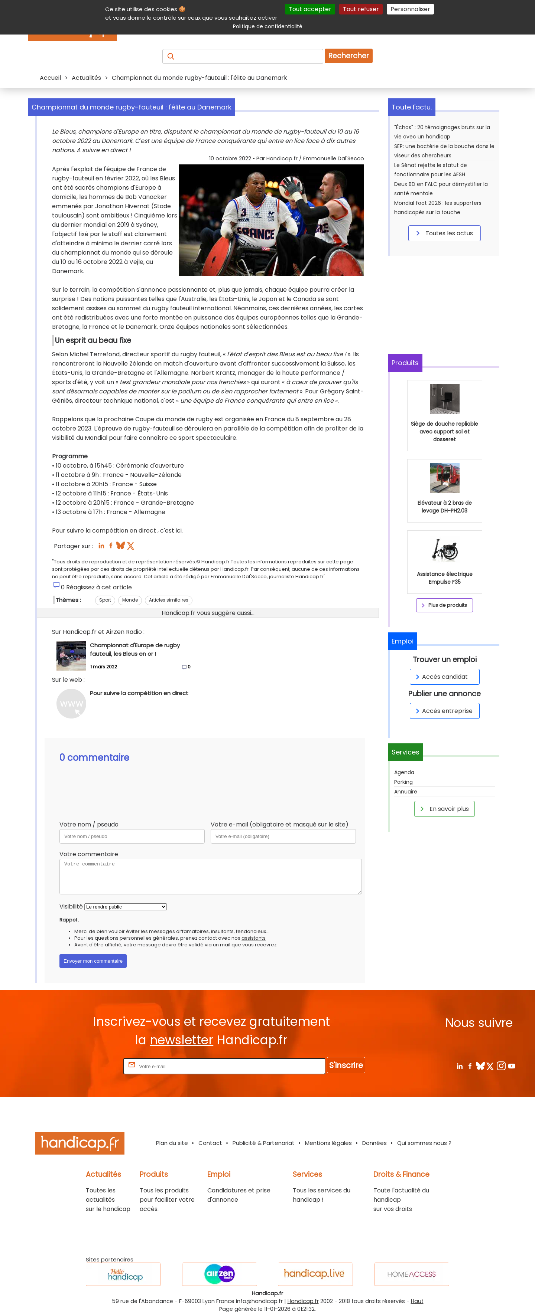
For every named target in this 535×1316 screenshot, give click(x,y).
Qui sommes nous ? (424, 1143)
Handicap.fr (303, 1301)
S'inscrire (346, 1065)
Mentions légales (328, 1143)
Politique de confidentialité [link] (267, 26)
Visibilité (71, 906)
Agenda (404, 772)
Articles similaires (168, 600)
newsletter (181, 1040)
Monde (130, 600)
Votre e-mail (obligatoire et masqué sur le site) (279, 824)
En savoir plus (443, 808)
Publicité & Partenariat (264, 1143)
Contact (210, 1143)
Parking (403, 782)
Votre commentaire (88, 854)
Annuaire (405, 791)
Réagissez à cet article (99, 587)
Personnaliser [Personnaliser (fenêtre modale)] (410, 9)
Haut (417, 1301)
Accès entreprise (443, 711)
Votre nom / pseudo (89, 824)
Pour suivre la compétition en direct (104, 530)
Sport (105, 600)
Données (374, 1143)
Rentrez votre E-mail (92, 1066)
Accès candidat (440, 676)
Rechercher (348, 56)
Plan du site (172, 1143)
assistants (253, 938)
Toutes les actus (443, 233)
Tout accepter (310, 9)
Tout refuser (361, 9)
